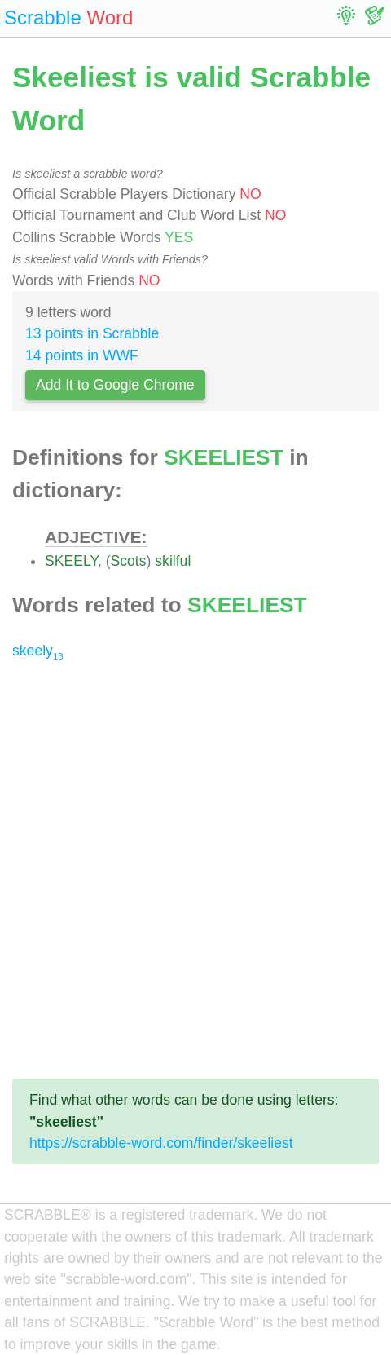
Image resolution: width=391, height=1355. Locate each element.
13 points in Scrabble (92, 333)
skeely (38, 650)
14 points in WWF (81, 355)
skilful (173, 561)
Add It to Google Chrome (115, 385)
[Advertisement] (195, 870)
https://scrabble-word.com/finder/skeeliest (161, 1143)
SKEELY (71, 561)
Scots (129, 561)
